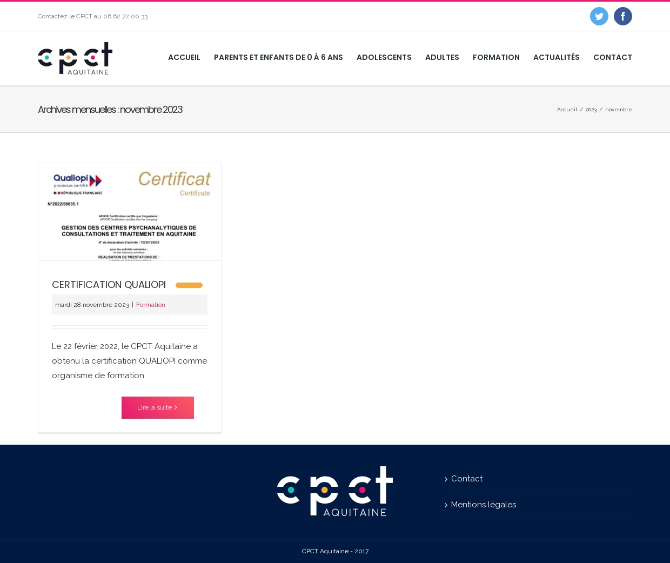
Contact (467, 479)
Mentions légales (483, 505)
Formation (150, 305)
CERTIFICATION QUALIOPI (109, 284)
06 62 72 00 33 (125, 16)
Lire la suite (154, 407)
